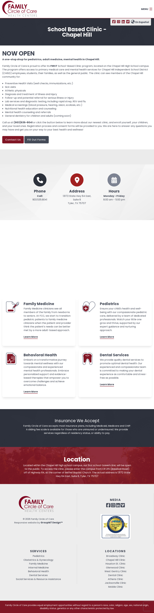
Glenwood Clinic (115, 567)
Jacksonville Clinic (115, 583)
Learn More (31, 337)
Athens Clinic (115, 579)
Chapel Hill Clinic (115, 560)
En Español (140, 22)
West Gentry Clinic (116, 571)
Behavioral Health (38, 571)
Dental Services (38, 575)
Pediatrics (38, 556)
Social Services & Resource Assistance (38, 579)
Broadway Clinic (115, 556)
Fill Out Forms (36, 139)
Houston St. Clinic (115, 563)
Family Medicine (38, 563)
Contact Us (13, 139)
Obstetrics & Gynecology (38, 560)
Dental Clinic (115, 575)
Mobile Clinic (115, 587)
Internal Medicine (38, 567)
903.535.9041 (39, 197)
